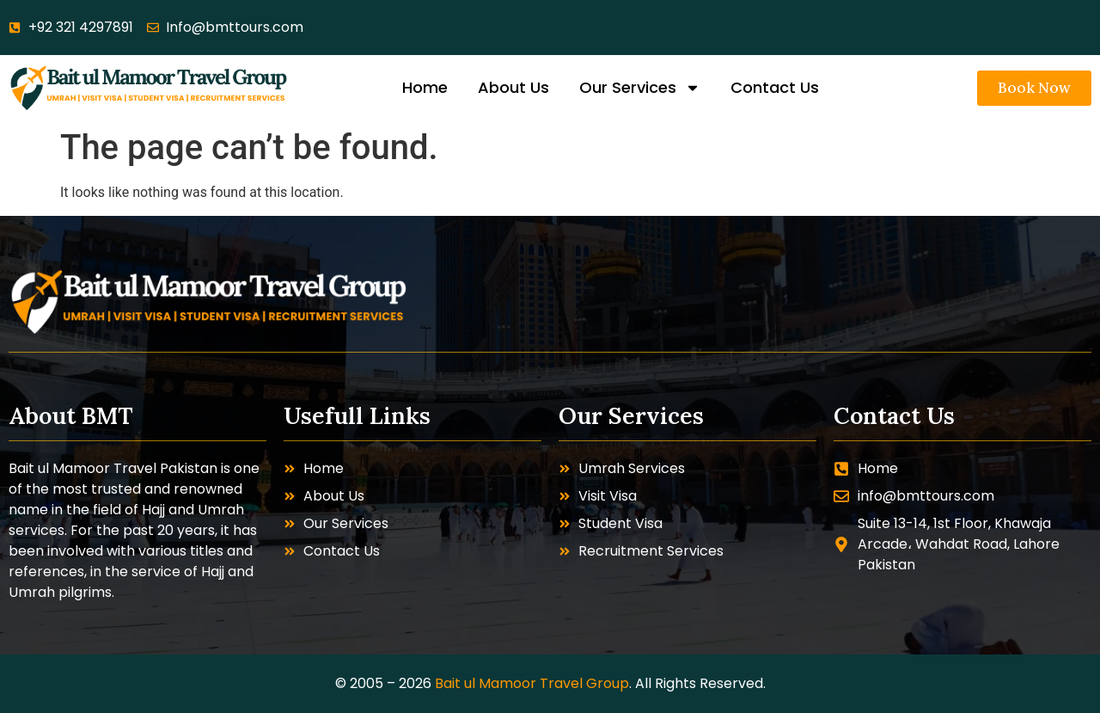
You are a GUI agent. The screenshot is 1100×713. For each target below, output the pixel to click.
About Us (513, 87)
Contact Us (774, 87)
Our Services (639, 87)
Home (425, 87)
